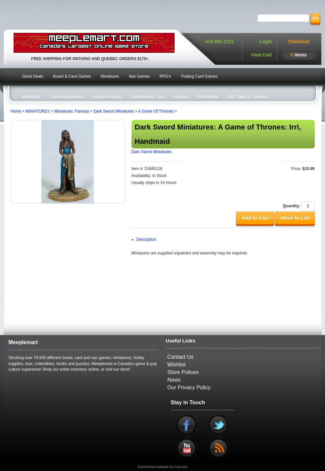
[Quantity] (308, 206)
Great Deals (32, 76)
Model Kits (31, 96)
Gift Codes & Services (247, 96)
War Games (139, 76)
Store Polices (182, 372)
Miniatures (110, 76)
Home (16, 111)
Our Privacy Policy (189, 387)
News (174, 380)
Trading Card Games (199, 76)
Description (146, 239)
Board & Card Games (72, 76)
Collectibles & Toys (148, 96)
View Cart (261, 54)
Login (265, 41)
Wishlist (176, 364)
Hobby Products (107, 96)
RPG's (165, 76)
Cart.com (181, 467)
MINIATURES (38, 111)
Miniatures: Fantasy (71, 111)
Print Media (208, 96)
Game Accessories (66, 96)
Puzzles (181, 96)
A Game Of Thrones (156, 111)
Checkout (298, 41)
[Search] (283, 18)
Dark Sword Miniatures (113, 111)
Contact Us (180, 357)
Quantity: (291, 206)
